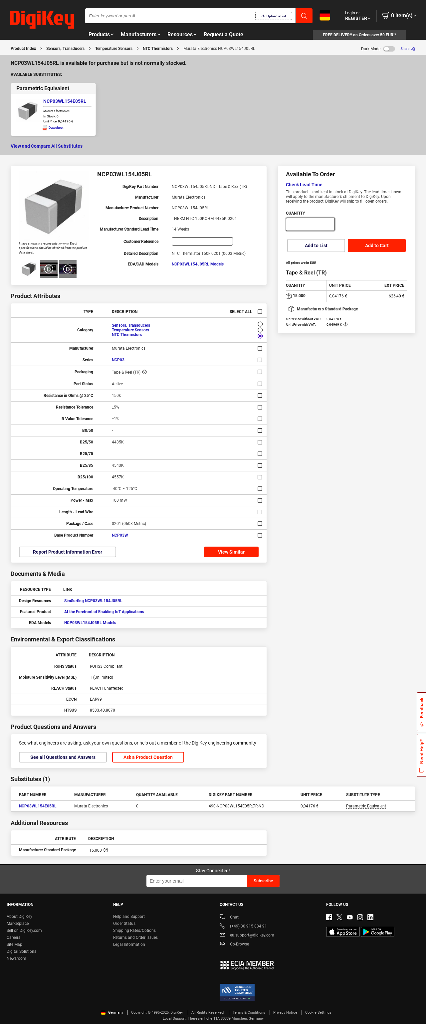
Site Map (14, 944)
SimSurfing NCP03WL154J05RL (93, 600)
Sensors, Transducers (65, 48)
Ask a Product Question (148, 757)
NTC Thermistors (158, 48)
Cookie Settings (318, 1012)
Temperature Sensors (113, 48)
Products (99, 34)
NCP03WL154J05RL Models (198, 264)
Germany (112, 1012)
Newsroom (16, 958)
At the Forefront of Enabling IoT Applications (104, 611)
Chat (229, 918)
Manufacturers (138, 34)
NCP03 (118, 360)
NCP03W (120, 535)
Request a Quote (223, 34)
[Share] (407, 48)
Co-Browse (234, 944)
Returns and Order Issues (135, 937)
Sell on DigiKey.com (24, 930)
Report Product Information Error (67, 552)
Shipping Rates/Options (134, 930)
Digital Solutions (21, 951)
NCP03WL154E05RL (64, 101)
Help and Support (129, 916)
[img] (42, 20)
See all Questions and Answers (63, 757)
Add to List (316, 245)
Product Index (23, 48)
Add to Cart (377, 245)
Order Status (124, 923)
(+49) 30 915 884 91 (243, 927)
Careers (13, 937)
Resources (180, 34)
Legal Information (129, 944)
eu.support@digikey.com (247, 936)
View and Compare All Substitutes (47, 146)
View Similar (231, 552)
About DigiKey (19, 916)
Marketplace (18, 923)
